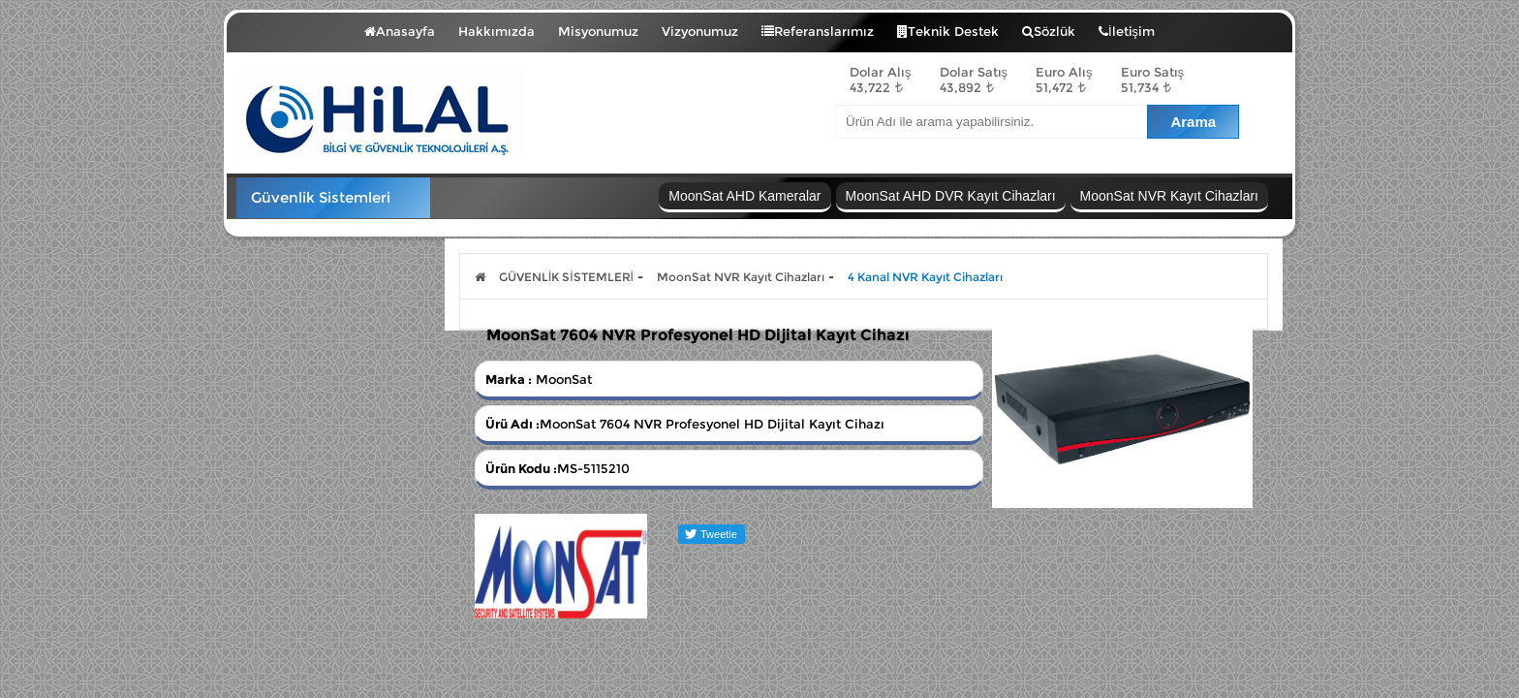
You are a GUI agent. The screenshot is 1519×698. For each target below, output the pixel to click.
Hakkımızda (496, 31)
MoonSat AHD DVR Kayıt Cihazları (951, 196)
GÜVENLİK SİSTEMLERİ (566, 277)
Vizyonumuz (700, 31)
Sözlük (1048, 31)
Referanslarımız (817, 31)
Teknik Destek (948, 31)
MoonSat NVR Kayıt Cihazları (1169, 196)
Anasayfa (399, 31)
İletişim (1127, 31)
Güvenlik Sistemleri (320, 197)
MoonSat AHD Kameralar (744, 196)
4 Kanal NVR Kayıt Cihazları (925, 277)
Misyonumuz (598, 31)
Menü (293, 27)
